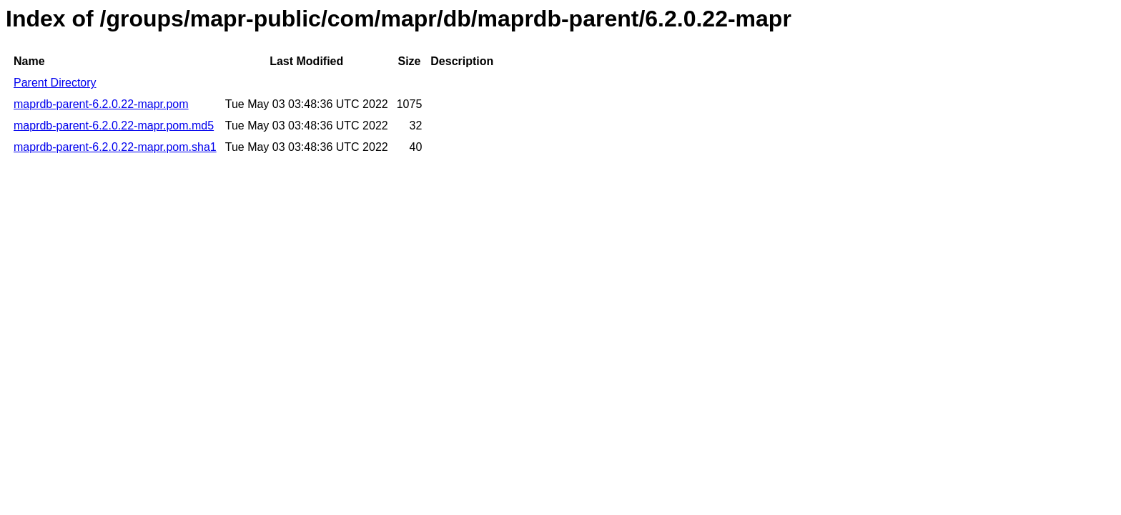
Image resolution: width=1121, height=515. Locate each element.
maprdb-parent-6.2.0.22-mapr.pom (101, 104)
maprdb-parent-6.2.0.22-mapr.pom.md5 (114, 125)
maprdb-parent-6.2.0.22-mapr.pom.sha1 (115, 147)
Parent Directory (55, 83)
